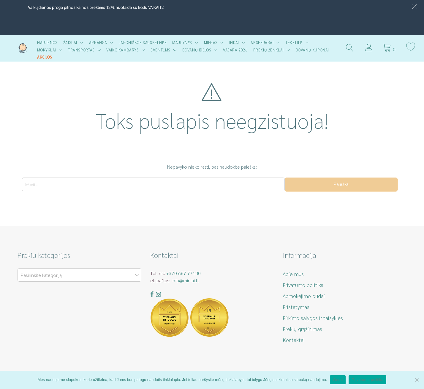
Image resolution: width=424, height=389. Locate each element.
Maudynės (182, 42)
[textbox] (78, 275)
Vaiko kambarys (122, 49)
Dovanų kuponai (312, 49)
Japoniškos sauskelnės (143, 42)
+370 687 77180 (183, 273)
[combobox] (79, 275)
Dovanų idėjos (196, 49)
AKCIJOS (44, 56)
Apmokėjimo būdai (304, 295)
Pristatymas (296, 306)
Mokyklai (46, 49)
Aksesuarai (262, 42)
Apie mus (293, 273)
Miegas (211, 42)
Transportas (81, 49)
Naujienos (47, 42)
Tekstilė (294, 42)
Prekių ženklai (268, 49)
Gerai (338, 379)
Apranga (98, 42)
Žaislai (70, 42)
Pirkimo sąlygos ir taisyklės (313, 317)
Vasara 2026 (235, 49)
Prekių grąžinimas (302, 328)
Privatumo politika (303, 284)
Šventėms (160, 49)
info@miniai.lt (185, 280)
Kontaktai (294, 339)
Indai (234, 42)
